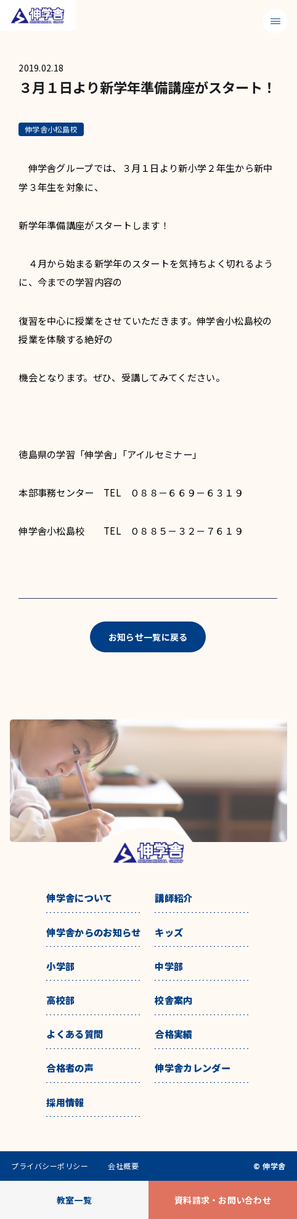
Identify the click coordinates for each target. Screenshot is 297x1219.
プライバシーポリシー (49, 1166)
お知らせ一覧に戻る (148, 637)
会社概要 (123, 1166)
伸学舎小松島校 (51, 129)
